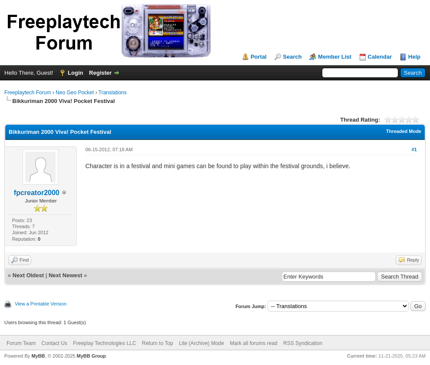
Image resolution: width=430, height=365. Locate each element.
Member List (334, 56)
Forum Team (21, 343)
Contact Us (54, 343)
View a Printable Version (40, 303)
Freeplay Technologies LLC (104, 343)
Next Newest (65, 275)
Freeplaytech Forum (27, 93)
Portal (259, 56)
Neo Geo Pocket (75, 93)
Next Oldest (28, 275)
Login (75, 73)
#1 (414, 149)
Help (414, 56)
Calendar (380, 56)
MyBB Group (91, 355)
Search (292, 56)
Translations (113, 93)
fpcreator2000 (37, 192)
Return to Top (157, 343)
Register (100, 73)
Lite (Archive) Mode (201, 343)
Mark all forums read (253, 343)
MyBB (38, 355)
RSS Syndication (302, 343)
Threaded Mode (403, 131)
